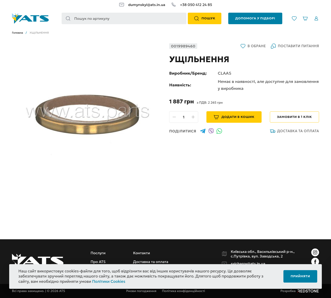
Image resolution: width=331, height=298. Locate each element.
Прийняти (300, 276)
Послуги (98, 253)
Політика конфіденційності (183, 291)
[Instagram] (315, 252)
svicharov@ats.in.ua (248, 263)
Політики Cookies (108, 281)
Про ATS (98, 261)
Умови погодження (141, 291)
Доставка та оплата (294, 131)
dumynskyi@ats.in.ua (146, 4)
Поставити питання (295, 46)
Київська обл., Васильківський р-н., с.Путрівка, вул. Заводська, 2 (263, 253)
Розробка (299, 291)
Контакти (141, 253)
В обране (253, 46)
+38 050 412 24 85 (196, 4)
